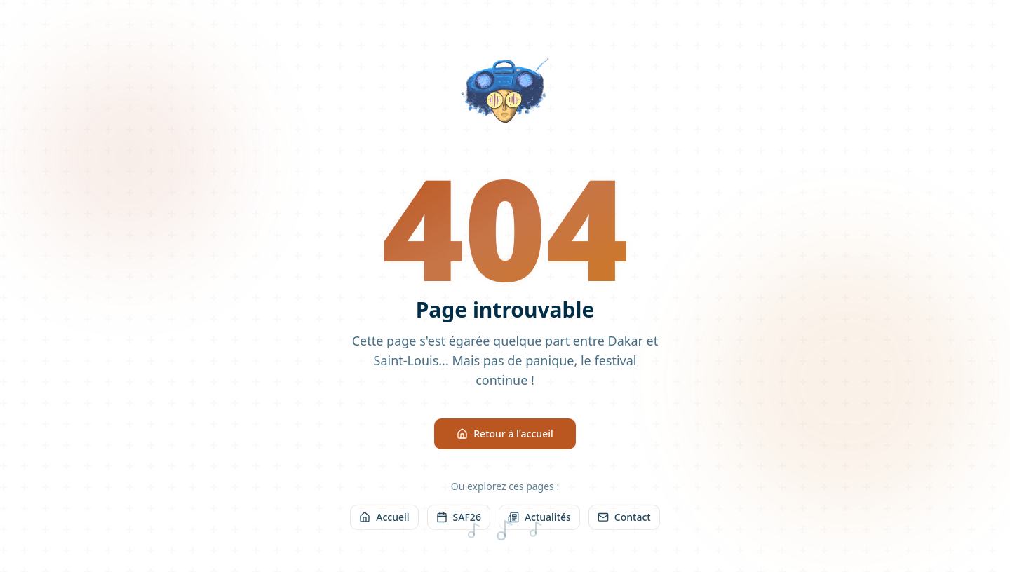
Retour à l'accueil (505, 434)
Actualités (539, 518)
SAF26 (458, 518)
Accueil (384, 518)
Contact (624, 518)
